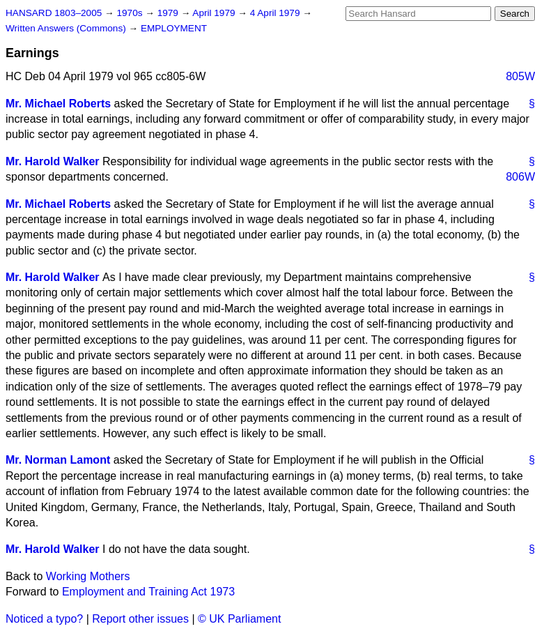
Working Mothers (88, 576)
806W (520, 177)
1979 (169, 13)
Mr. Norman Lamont (58, 460)
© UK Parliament (239, 619)
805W (520, 76)
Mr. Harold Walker (53, 161)
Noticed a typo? (44, 619)
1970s (130, 13)
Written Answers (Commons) (67, 28)
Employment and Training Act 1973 (148, 592)
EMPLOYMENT (174, 28)
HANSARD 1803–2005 (54, 13)
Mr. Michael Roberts (58, 103)
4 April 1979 (276, 13)
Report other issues (140, 619)
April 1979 (215, 13)
